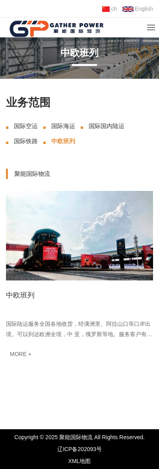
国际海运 (63, 126)
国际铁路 (26, 141)
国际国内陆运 (106, 126)
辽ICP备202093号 (79, 449)
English (137, 9)
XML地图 (79, 461)
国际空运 (26, 126)
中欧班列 (63, 141)
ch (109, 9)
